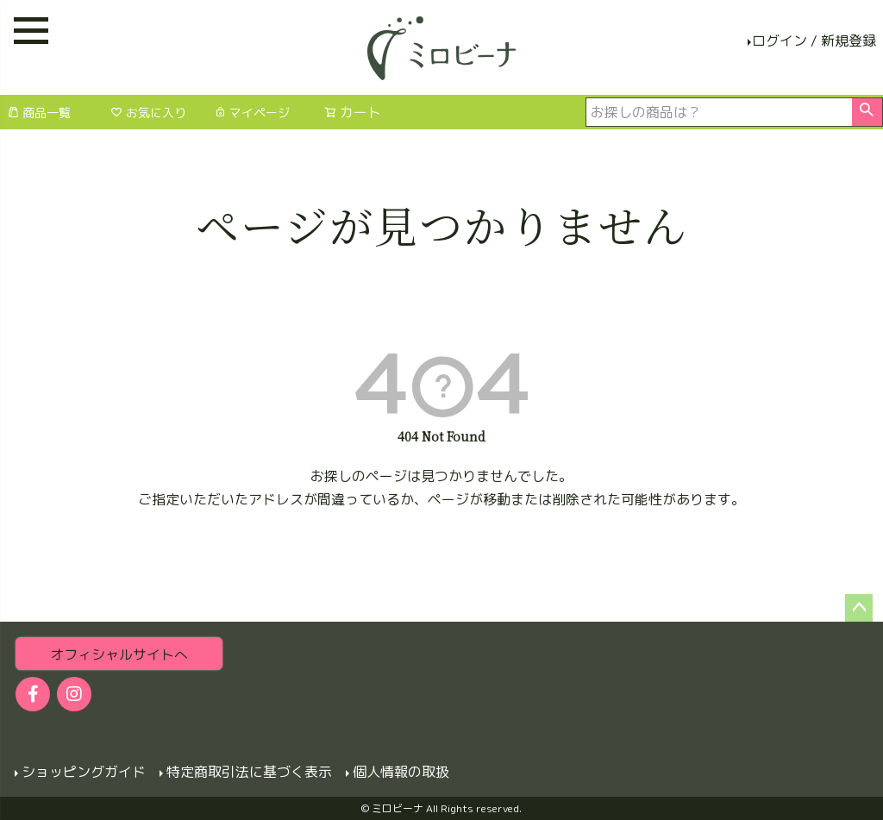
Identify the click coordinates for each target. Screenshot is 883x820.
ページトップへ (859, 608)
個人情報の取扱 (400, 771)
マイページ (252, 112)
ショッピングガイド (83, 771)
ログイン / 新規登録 (814, 40)
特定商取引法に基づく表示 (248, 771)
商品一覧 (39, 112)
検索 (867, 112)
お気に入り (148, 112)
